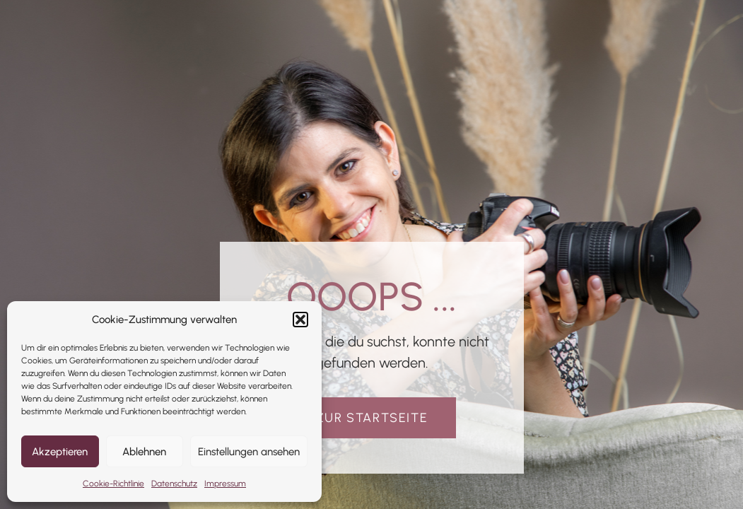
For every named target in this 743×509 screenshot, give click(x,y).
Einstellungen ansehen (249, 451)
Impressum (225, 483)
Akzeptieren (60, 451)
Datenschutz (174, 483)
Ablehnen (144, 451)
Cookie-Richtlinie (113, 483)
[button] (300, 319)
